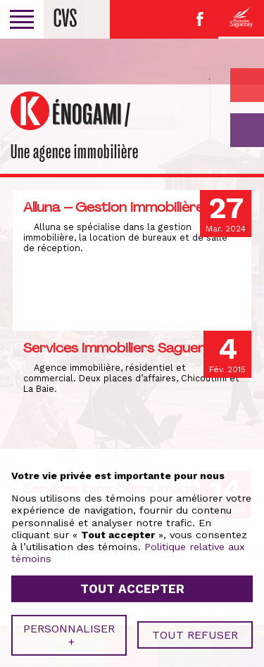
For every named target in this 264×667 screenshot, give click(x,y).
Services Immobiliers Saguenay (122, 347)
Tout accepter (132, 577)
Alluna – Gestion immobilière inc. (125, 207)
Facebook (200, 19)
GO (247, 130)
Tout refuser (195, 623)
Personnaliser (69, 622)
